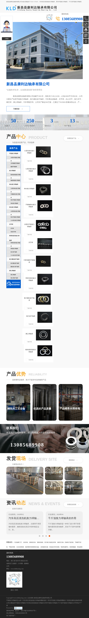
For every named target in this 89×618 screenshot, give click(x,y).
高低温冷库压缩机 (54, 547)
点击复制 (30, 598)
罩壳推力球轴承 (14, 248)
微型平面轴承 (14, 166)
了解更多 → (18, 109)
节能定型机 (12, 547)
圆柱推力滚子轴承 (15, 266)
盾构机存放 (32, 542)
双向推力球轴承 (13, 207)
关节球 (11, 224)
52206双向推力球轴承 (16, 220)
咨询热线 (10, 440)
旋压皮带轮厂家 (23, 551)
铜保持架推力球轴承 (15, 180)
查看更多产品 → (73, 138)
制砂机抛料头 (64, 547)
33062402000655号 (21, 613)
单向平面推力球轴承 (15, 200)
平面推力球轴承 (33, 1)
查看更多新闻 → (73, 504)
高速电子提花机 (69, 542)
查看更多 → (73, 460)
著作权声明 (10, 610)
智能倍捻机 (40, 542)
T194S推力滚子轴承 (15, 255)
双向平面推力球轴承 (15, 217)
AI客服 (7, 38)
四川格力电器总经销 (50, 542)
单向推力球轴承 (13, 184)
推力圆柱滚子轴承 (14, 259)
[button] (39, 536)
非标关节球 (13, 231)
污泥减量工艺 (18, 542)
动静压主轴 (60, 542)
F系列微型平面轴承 (15, 163)
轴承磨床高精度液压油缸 (32, 547)
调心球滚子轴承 (14, 278)
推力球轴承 (12, 170)
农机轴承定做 (44, 547)
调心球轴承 (12, 270)
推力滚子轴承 (14, 252)
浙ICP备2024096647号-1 (28, 610)
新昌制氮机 (73, 547)
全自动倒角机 (20, 547)
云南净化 (25, 542)
